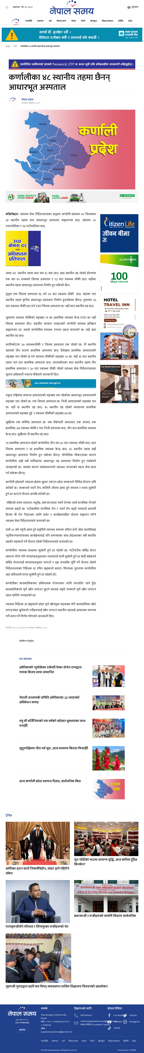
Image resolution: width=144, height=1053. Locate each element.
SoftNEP (132, 1050)
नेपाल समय (27, 99)
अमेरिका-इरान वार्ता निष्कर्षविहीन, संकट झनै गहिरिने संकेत (37, 871)
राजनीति (28, 21)
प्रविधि (120, 21)
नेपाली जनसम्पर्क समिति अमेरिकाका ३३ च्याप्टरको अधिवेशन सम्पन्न (49, 700)
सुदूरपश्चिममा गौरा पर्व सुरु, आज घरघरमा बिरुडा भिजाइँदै (53, 748)
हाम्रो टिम (22, 1030)
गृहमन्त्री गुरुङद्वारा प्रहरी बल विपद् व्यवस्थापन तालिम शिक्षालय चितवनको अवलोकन (57, 986)
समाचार (40, 21)
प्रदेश (130, 21)
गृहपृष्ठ (8, 46)
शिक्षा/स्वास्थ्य (107, 21)
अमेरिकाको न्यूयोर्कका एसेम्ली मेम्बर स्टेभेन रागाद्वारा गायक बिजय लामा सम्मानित (50, 670)
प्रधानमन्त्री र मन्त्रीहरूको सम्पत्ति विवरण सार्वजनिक (105, 916)
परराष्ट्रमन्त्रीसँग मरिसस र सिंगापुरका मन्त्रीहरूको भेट (37, 926)
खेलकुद (93, 21)
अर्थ (50, 21)
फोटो (83, 21)
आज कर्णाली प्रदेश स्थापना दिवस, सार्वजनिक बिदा (50, 781)
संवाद (73, 21)
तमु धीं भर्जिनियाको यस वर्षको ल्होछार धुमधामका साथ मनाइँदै (52, 723)
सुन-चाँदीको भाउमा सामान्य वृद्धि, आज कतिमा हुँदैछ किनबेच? (105, 862)
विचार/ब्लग (61, 21)
